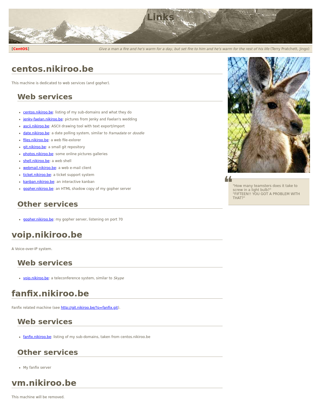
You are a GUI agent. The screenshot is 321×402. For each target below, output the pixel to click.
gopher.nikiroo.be (38, 189)
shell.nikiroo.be (36, 161)
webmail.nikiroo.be (39, 168)
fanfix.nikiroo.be (37, 337)
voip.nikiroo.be (36, 278)
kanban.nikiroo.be (38, 182)
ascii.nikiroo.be (36, 126)
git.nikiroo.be (34, 147)
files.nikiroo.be (36, 140)
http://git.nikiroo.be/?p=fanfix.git (89, 308)
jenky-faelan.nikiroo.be (43, 119)
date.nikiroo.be (36, 133)
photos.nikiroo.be (38, 154)
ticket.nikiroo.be (37, 175)
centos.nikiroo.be (38, 112)
